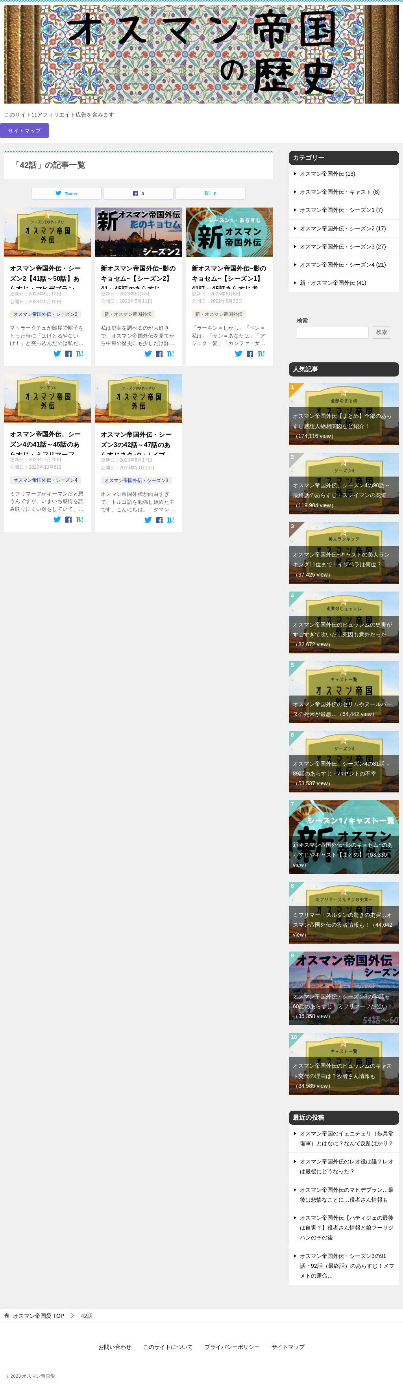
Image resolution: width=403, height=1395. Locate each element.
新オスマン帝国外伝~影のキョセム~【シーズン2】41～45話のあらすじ (138, 276)
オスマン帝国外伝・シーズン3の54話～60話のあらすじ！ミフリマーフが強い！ (343, 1006)
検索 (302, 320)
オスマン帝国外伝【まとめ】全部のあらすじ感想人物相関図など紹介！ (342, 426)
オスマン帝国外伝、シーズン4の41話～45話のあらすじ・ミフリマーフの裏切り (45, 442)
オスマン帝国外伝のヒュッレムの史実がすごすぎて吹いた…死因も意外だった (342, 634)
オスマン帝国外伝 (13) (327, 174)
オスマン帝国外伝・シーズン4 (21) (343, 265)
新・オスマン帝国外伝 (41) (333, 283)
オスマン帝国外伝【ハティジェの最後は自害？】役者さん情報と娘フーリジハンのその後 (347, 1228)
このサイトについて (168, 1347)
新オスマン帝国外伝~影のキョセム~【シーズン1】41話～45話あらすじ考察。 (229, 277)
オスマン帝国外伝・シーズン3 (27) (343, 246)
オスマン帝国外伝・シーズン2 (45, 314)
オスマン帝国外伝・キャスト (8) (340, 192)
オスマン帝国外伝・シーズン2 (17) (343, 228)
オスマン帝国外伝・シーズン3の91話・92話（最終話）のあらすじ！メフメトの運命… (347, 1266)
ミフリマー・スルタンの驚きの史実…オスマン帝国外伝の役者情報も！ (342, 925)
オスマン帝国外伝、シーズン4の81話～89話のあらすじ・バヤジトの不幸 (341, 774)
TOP (38, 1316)
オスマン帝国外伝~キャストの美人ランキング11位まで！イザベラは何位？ (341, 564)
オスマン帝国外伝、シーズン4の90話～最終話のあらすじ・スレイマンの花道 (341, 495)
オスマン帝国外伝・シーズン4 (45, 479)
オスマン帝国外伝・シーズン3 (136, 479)
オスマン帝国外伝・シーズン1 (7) (341, 210)
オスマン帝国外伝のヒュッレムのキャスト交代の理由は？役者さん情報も (342, 1076)
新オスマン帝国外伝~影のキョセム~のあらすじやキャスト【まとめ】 (343, 855)
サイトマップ (24, 131)
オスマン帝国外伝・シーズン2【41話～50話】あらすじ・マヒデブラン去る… (45, 277)
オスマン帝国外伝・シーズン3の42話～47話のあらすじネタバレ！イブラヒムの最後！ (136, 443)
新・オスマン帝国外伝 (128, 314)
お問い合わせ (114, 1347)
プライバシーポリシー (232, 1347)
